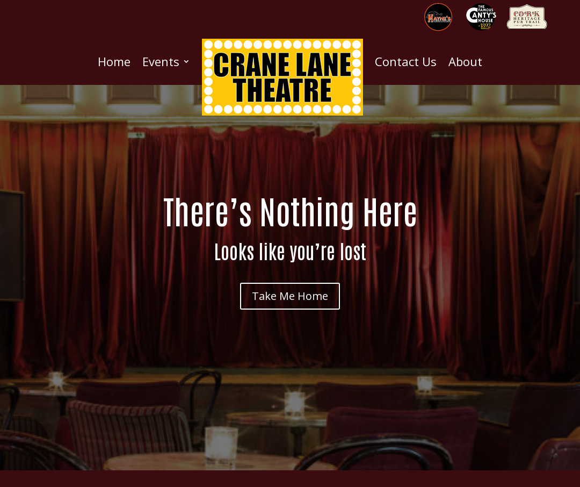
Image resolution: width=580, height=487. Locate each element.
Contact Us (406, 61)
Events (160, 61)
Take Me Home (290, 296)
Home (114, 61)
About (465, 61)
